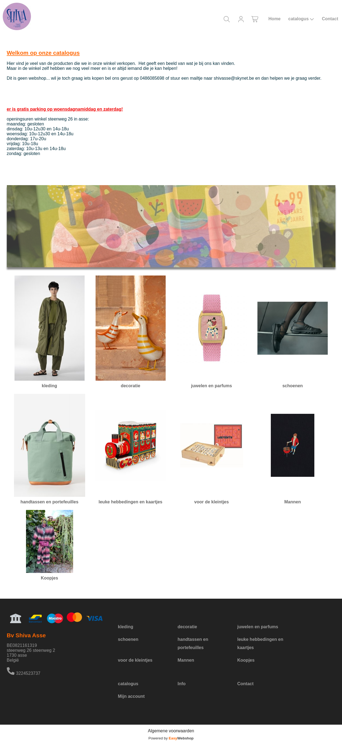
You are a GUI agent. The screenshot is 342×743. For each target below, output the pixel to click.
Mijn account (131, 696)
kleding (125, 626)
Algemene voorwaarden (171, 730)
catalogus (301, 18)
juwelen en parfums (257, 626)
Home (274, 18)
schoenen (128, 639)
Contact (330, 18)
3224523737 (28, 673)
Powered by (171, 738)
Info (182, 683)
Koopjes (246, 660)
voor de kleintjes (135, 660)
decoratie (187, 626)
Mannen (186, 660)
